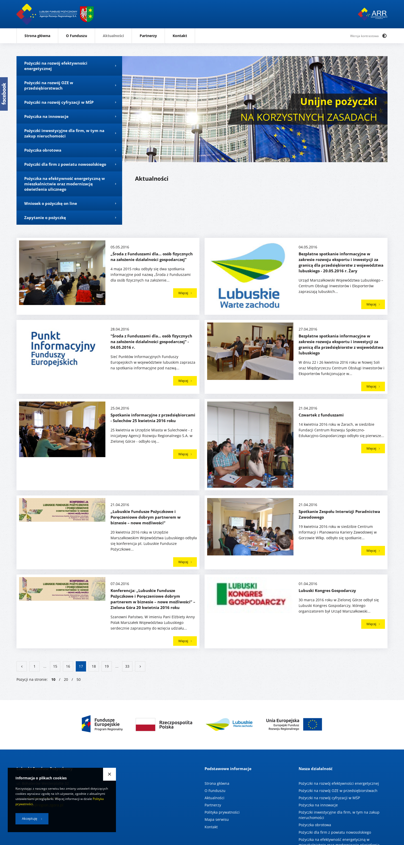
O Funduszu (76, 35)
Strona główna (37, 35)
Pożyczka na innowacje (318, 805)
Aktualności (113, 35)
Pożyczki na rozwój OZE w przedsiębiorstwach (338, 790)
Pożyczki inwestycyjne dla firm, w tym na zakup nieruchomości (339, 815)
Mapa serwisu (217, 819)
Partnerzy (148, 35)
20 (66, 679)
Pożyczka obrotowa (315, 824)
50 (79, 679)
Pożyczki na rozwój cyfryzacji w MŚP (329, 797)
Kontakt (180, 35)
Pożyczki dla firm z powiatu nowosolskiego (335, 832)
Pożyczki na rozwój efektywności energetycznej (339, 783)
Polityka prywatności (222, 812)
